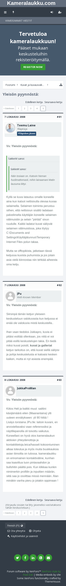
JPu (19, 294)
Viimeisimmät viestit (18, 20)
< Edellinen (9, 108)
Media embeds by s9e (48, 574)
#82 (59, 285)
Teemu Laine (26, 125)
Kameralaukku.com (31, 3)
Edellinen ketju (34, 102)
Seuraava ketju (53, 102)
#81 (59, 116)
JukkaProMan (26, 388)
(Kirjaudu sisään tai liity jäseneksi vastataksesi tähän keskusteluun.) (33, 506)
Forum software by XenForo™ (24, 571)
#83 (59, 380)
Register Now (33, 67)
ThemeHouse (52, 581)
